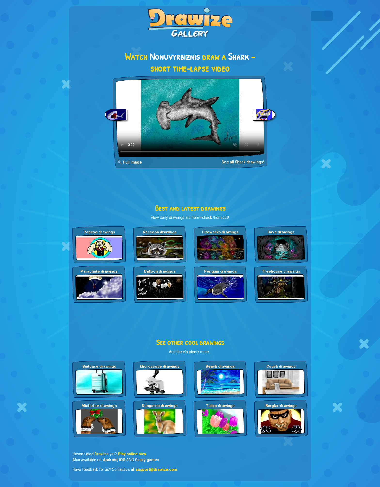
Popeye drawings (99, 232)
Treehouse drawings (281, 271)
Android (110, 459)
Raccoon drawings (160, 232)
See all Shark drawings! (243, 162)
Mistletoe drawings (99, 405)
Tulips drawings (220, 405)
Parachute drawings (99, 271)
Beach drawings (220, 366)
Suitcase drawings (99, 366)
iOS (122, 459)
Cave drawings (280, 232)
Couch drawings (281, 366)
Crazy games (147, 459)
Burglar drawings (281, 405)
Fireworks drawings (220, 232)
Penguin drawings (220, 271)
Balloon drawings (159, 271)
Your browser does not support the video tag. (190, 118)
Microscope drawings (160, 366)
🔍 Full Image (129, 162)
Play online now (132, 454)
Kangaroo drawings (160, 405)
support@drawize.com (156, 469)
